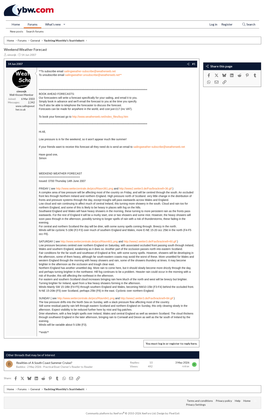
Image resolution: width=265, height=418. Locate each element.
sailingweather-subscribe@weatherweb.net (90, 71)
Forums (32, 24)
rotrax (185, 366)
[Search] (248, 24)
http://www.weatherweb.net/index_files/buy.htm (100, 116)
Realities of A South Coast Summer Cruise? (44, 362)
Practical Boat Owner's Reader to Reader (68, 366)
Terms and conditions (200, 400)
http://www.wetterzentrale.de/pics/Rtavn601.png (89, 241)
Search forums (35, 31)
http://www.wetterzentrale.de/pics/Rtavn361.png (84, 188)
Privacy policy (224, 400)
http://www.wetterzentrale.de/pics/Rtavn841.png (86, 298)
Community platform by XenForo (121, 413)
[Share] (188, 64)
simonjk (11, 54)
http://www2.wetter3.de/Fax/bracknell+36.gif (145, 188)
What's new (53, 24)
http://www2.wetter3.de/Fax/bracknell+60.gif (150, 241)
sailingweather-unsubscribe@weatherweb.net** (93, 74)
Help (237, 400)
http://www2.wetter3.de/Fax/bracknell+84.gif (147, 298)
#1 (193, 63)
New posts (16, 31)
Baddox (20, 366)
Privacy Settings (196, 404)
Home (16, 24)
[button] (64, 24)
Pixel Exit (174, 413)
